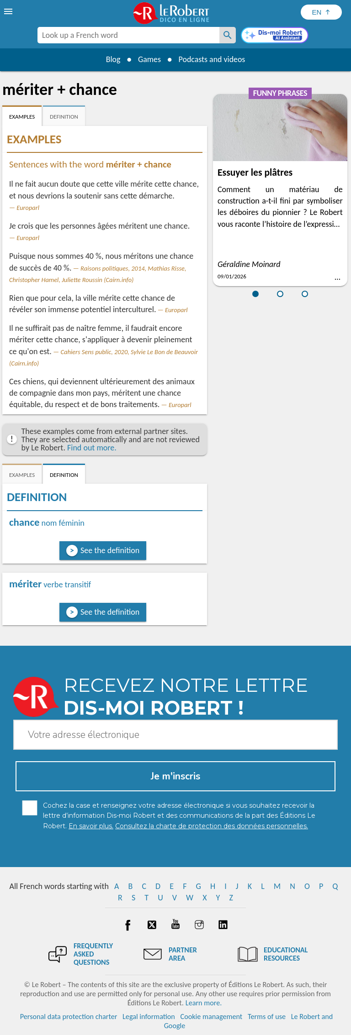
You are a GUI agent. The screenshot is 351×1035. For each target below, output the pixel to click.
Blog (112, 59)
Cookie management (212, 1016)
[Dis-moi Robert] (274, 36)
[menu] (9, 11)
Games (149, 59)
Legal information (148, 1016)
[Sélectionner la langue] (321, 12)
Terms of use (267, 1016)
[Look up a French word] (227, 35)
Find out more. (92, 448)
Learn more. (204, 1002)
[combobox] (128, 35)
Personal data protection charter (68, 1016)
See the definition (109, 550)
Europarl (27, 208)
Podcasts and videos (212, 59)
